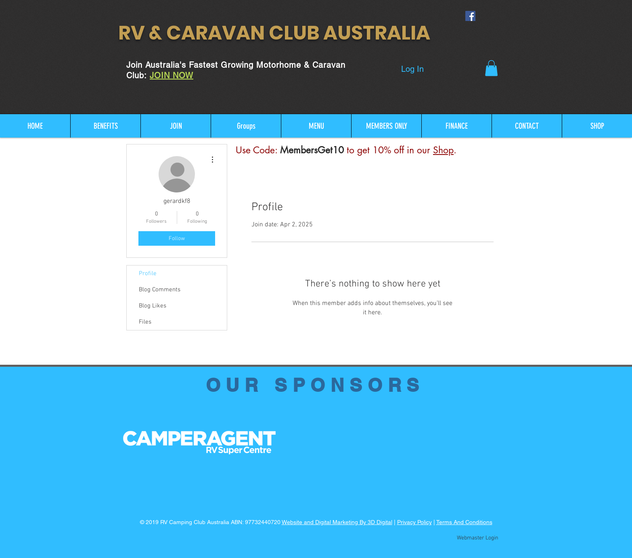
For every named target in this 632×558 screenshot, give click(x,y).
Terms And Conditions (464, 522)
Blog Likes (152, 305)
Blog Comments (159, 289)
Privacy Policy (414, 522)
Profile (148, 273)
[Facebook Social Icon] (470, 16)
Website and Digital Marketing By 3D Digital (337, 522)
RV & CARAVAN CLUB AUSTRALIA (274, 32)
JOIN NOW (171, 75)
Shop (443, 150)
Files (145, 322)
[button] (491, 68)
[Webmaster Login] (477, 538)
